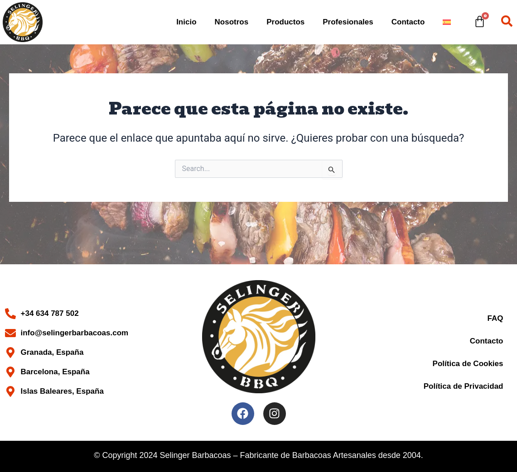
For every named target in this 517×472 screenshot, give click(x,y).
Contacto (408, 22)
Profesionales (348, 22)
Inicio (186, 22)
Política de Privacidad (463, 386)
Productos (285, 22)
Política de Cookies (468, 363)
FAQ (495, 318)
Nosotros (232, 22)
